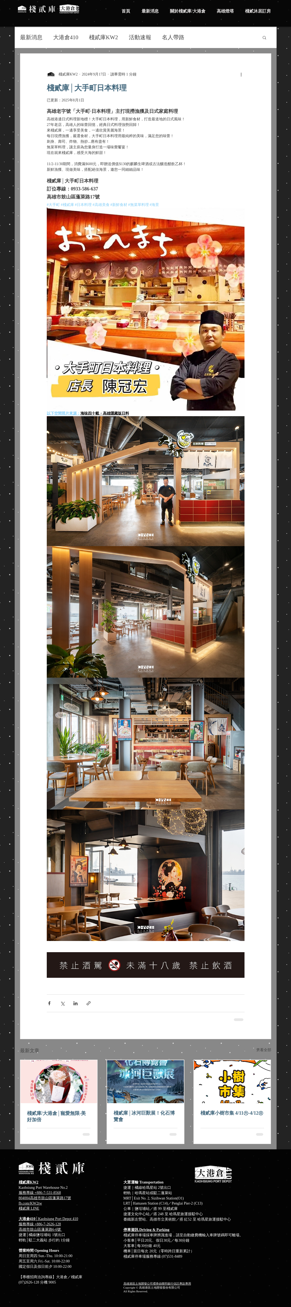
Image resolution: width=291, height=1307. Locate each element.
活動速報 (140, 37)
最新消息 (31, 37)
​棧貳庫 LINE (29, 1208)
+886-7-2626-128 (47, 1224)
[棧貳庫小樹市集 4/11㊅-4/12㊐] (232, 1081)
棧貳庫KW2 (103, 37)
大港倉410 (66, 37)
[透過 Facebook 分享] (49, 1003)
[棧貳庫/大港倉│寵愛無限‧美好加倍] (59, 1081)
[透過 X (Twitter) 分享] (62, 1003)
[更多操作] (241, 74)
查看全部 (263, 1050)
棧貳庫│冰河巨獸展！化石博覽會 (144, 1116)
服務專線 (27, 1224)
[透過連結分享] (88, 1003)
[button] (264, 37)
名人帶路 (173, 37)
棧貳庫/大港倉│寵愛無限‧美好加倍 (56, 1116)
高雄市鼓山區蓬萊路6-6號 (40, 1229)
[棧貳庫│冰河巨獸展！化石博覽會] (145, 1081)
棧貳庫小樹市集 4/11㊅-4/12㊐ (231, 1113)
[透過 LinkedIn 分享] (75, 1003)
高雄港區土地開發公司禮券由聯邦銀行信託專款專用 (157, 1283)
